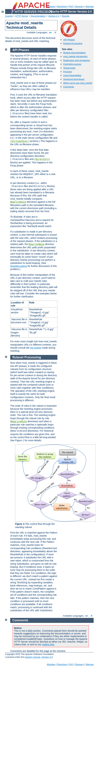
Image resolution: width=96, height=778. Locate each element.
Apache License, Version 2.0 (38, 657)
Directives (62, 6)
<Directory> (42, 159)
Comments (68, 86)
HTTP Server (21, 16)
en (50, 32)
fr (55, 32)
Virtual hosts (69, 68)
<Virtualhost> (19, 141)
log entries (35, 347)
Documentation (38, 16)
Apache (9, 16)
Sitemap (89, 6)
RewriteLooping (18, 266)
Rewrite (65, 16)
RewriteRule (18, 202)
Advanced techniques (73, 79)
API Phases (69, 39)
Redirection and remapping (76, 60)
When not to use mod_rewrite (77, 83)
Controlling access (72, 64)
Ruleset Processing (72, 43)
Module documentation (74, 52)
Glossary (79, 6)
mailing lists (48, 644)
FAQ (71, 6)
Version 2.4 (53, 16)
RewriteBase (36, 244)
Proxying (67, 71)
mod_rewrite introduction (75, 56)
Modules (51, 664)
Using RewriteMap (72, 75)
